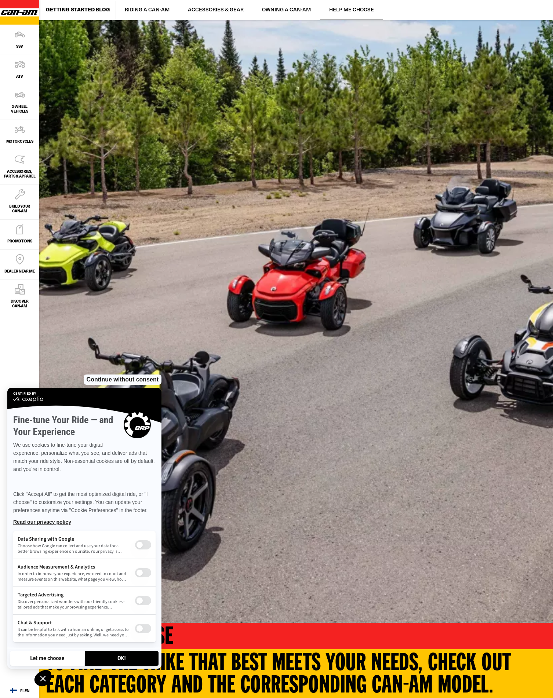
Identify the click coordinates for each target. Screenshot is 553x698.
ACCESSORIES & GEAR (216, 9)
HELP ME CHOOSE (351, 9)
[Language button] (19, 690)
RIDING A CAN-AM (147, 9)
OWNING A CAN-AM (286, 9)
